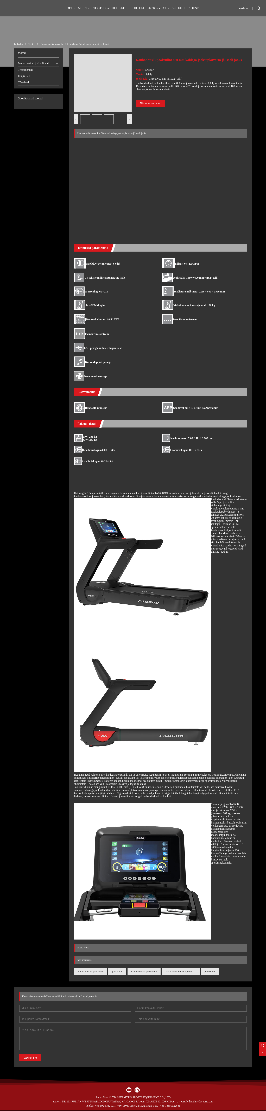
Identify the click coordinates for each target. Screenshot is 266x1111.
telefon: (90, 1106)
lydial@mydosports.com (199, 1102)
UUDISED (118, 8)
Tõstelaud (23, 82)
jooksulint (120, 971)
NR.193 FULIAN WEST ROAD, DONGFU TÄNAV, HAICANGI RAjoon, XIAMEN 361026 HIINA (118, 1102)
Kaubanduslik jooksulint (91, 971)
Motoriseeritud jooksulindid (33, 63)
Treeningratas (25, 69)
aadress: (57, 1102)
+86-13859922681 (170, 1106)
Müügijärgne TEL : (148, 1106)
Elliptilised (24, 76)
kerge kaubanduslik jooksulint (188, 971)
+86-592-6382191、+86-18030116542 (116, 1106)
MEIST (82, 8)
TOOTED (99, 8)
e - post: (181, 1102)
